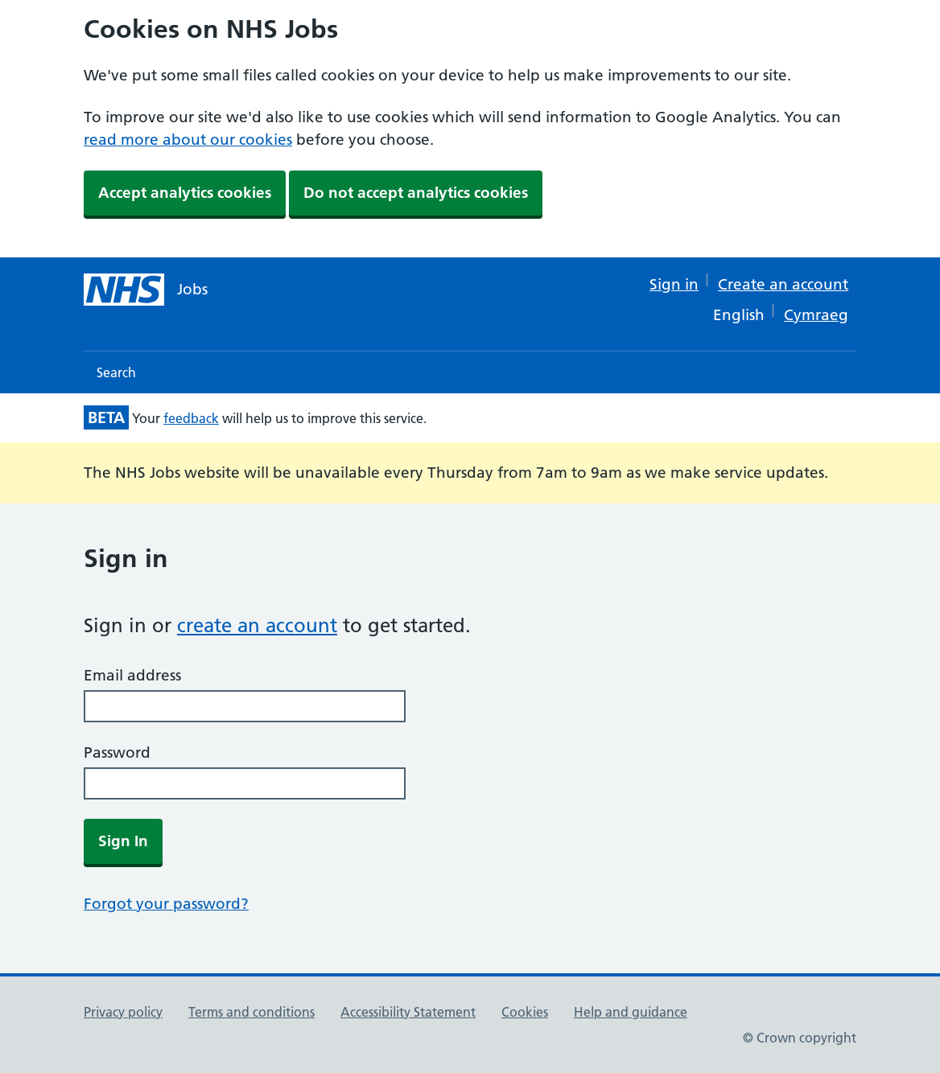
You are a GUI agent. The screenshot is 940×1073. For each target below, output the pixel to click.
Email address (132, 675)
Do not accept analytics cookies (415, 192)
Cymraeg (816, 315)
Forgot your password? (166, 903)
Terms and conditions (251, 1012)
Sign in (674, 284)
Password (117, 752)
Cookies (524, 1012)
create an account (257, 625)
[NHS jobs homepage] (146, 289)
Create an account (783, 284)
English (739, 315)
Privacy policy (123, 1012)
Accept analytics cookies (184, 192)
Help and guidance (630, 1012)
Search (116, 372)
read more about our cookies (188, 139)
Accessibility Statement (408, 1012)
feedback (191, 418)
